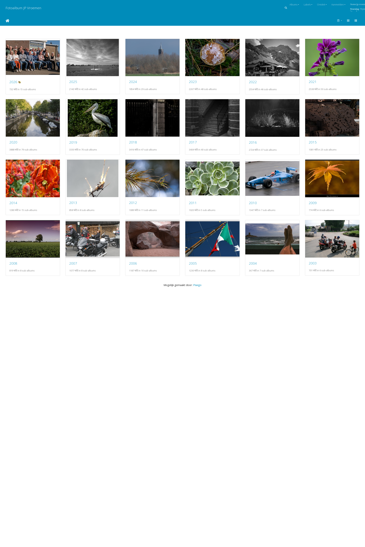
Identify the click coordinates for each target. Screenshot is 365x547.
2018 (133, 142)
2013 (73, 202)
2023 (193, 81)
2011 (193, 203)
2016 (253, 142)
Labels (307, 4)
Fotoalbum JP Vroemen (23, 8)
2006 (133, 263)
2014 (13, 203)
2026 (13, 82)
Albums (293, 4)
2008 (13, 263)
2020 (13, 142)
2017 (193, 142)
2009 (313, 203)
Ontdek (321, 4)
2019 (73, 142)
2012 (133, 202)
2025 (73, 81)
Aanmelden (337, 4)
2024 (133, 81)
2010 (253, 203)
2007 (73, 263)
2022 (253, 82)
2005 (193, 263)
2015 (313, 142)
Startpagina (7, 20)
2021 (313, 81)
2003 (313, 263)
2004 (253, 263)
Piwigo (197, 285)
